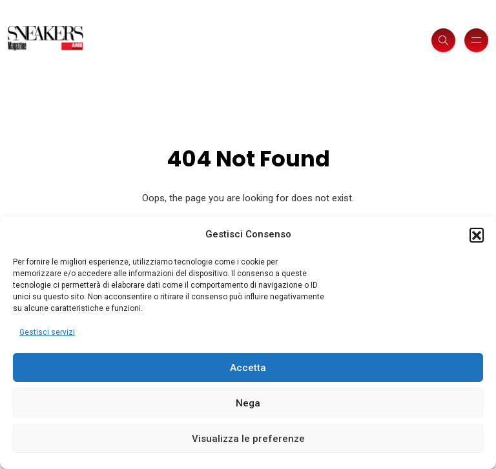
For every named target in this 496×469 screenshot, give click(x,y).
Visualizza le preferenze (248, 438)
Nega (248, 403)
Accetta (248, 368)
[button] (476, 234)
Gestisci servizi (47, 332)
